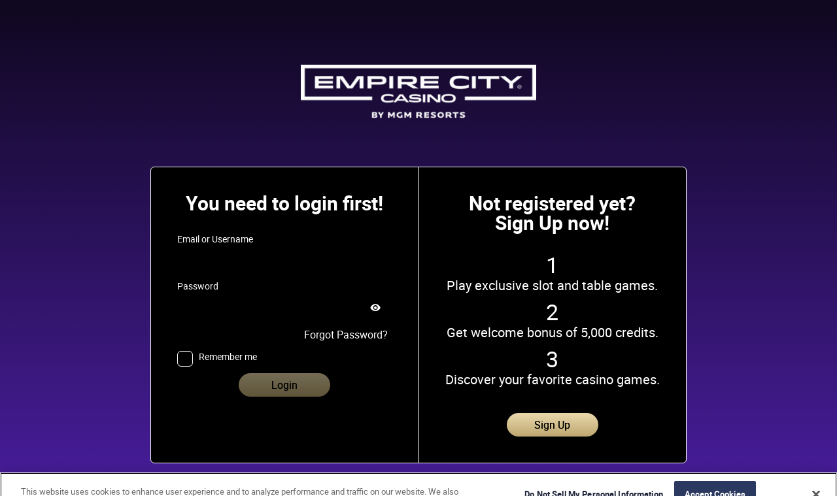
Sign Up (552, 425)
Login (284, 385)
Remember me (228, 357)
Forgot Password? (346, 334)
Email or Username (215, 239)
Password (197, 286)
